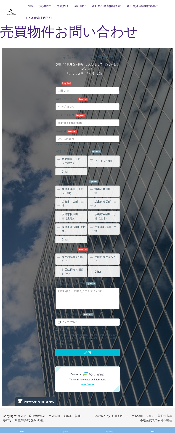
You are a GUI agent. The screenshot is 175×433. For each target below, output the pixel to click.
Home (29, 6)
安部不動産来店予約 (38, 18)
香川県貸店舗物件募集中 (143, 6)
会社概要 (80, 6)
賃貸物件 (45, 6)
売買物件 (63, 6)
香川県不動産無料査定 (106, 6)
